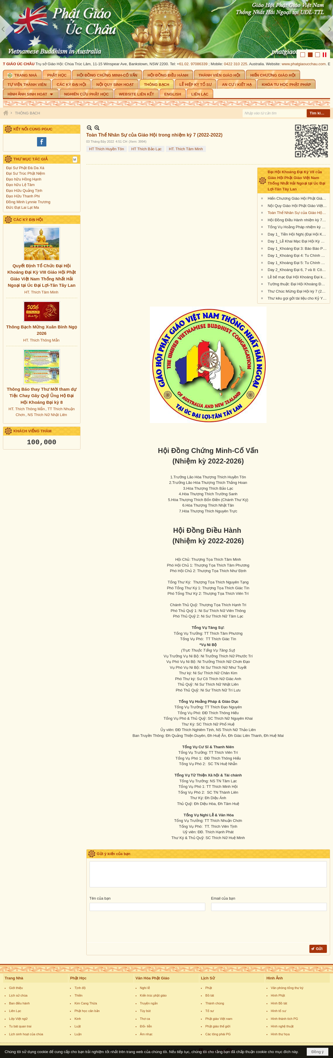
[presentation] (134, 928)
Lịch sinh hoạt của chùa (26, 1034)
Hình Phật (278, 995)
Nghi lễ (145, 988)
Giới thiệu (16, 988)
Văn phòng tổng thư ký (287, 988)
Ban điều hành (19, 1003)
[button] (31, 93)
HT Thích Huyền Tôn (106, 149)
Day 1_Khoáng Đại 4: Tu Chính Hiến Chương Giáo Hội (298, 255)
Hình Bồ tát (279, 1003)
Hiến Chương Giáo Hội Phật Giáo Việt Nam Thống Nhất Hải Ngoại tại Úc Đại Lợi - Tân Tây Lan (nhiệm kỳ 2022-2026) (298, 198)
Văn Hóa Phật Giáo (152, 978)
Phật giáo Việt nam (218, 1018)
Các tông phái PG (218, 1034)
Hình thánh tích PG (284, 1018)
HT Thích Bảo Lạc (146, 149)
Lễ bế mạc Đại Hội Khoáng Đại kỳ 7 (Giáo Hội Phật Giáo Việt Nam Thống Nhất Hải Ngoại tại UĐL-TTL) (298, 277)
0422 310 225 (237, 64)
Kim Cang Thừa (85, 1003)
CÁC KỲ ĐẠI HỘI (28, 219)
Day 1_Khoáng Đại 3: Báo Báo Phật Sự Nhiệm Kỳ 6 (298, 248)
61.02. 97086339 (195, 64)
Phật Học (78, 978)
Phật (208, 988)
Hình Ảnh (275, 978)
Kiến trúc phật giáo (153, 995)
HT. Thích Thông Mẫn (41, 340)
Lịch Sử (208, 978)
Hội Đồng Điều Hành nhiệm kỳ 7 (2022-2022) (298, 220)
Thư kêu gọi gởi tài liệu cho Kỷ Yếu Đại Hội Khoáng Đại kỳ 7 (298, 298)
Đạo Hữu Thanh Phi (23, 196)
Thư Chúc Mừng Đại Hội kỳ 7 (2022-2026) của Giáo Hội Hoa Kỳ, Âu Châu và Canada (298, 291)
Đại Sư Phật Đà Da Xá (25, 168)
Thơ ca (145, 1018)
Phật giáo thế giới (217, 1026)
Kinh (77, 1018)
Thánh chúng (214, 1003)
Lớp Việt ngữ (18, 1018)
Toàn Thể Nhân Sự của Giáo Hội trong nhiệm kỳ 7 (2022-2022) (298, 212)
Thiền (78, 995)
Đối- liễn (146, 1026)
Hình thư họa (280, 1034)
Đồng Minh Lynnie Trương (28, 202)
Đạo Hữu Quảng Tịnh (24, 190)
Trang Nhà (14, 978)
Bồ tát (209, 995)
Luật (77, 1026)
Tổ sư (209, 1011)
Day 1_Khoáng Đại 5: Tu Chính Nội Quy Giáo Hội (298, 263)
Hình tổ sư (278, 1011)
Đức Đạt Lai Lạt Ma (22, 207)
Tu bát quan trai (20, 1026)
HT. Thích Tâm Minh (41, 292)
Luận (77, 1034)
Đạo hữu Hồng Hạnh (23, 179)
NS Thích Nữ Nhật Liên (47, 415)
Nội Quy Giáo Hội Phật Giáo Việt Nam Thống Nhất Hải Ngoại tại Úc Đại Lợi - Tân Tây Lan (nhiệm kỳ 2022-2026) (298, 206)
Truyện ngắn (149, 1003)
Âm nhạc (146, 1034)
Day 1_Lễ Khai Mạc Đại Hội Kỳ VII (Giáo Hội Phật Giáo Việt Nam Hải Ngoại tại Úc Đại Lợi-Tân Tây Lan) (298, 241)
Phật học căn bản (86, 1011)
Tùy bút (145, 1011)
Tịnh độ (79, 988)
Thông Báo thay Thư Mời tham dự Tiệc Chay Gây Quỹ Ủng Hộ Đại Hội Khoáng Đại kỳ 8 (41, 396)
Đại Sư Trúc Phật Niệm (25, 173)
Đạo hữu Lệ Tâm (20, 185)
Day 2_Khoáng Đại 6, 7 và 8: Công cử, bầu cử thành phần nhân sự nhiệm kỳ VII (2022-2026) (298, 270)
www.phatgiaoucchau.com (306, 64)
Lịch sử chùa (18, 995)
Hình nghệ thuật (282, 1026)
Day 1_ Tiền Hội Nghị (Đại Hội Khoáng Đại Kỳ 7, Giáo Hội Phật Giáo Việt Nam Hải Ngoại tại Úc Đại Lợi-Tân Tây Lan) (298, 234)
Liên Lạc (15, 1011)
